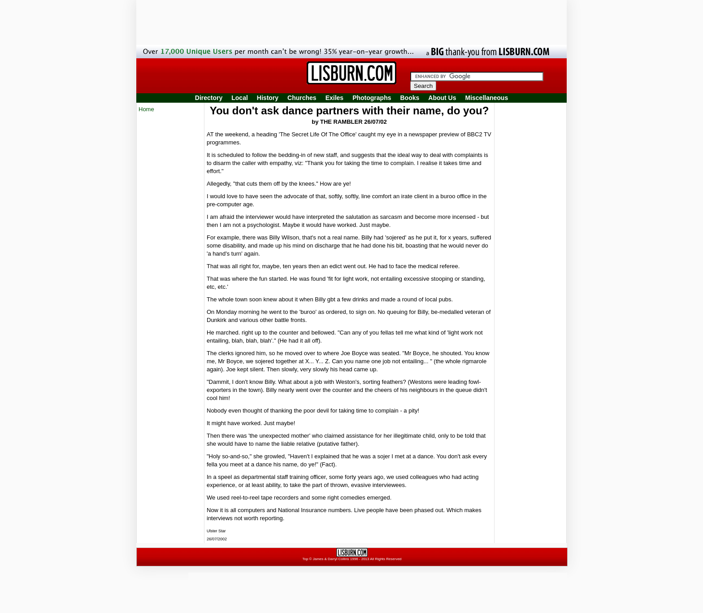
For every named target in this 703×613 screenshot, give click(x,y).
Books (409, 97)
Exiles (334, 97)
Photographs (371, 97)
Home (146, 109)
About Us (442, 97)
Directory (208, 97)
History (267, 97)
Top (305, 559)
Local (239, 97)
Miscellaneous (486, 97)
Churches (302, 97)
